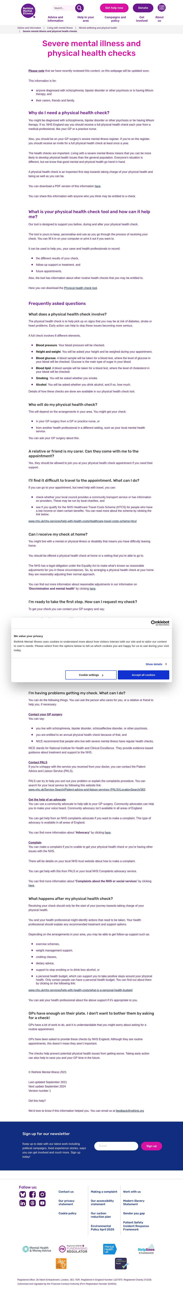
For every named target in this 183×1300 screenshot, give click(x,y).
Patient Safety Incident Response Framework (136, 1226)
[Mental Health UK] (110, 1249)
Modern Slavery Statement (133, 1202)
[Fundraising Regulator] (73, 1249)
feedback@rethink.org (130, 1110)
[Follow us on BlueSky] (22, 1194)
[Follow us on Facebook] (32, 1194)
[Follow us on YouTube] (42, 1203)
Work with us (132, 1191)
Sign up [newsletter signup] (151, 1146)
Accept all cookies (143, 674)
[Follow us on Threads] (32, 1203)
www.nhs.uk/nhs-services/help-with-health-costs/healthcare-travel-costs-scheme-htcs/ (83, 521)
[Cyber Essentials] (122, 1263)
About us (159, 19)
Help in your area (85, 19)
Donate (143, 7)
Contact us (66, 1191)
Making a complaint (104, 1191)
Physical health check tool (80, 288)
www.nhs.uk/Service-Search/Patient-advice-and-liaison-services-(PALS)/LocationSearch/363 (87, 789)
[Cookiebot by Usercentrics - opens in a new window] (153, 623)
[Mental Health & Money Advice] (36, 1249)
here (98, 186)
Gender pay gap (134, 1213)
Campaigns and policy (115, 19)
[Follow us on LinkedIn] (22, 1203)
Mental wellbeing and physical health (98, 27)
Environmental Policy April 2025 (102, 1227)
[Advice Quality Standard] (61, 1263)
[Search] (64, 8)
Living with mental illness (60, 27)
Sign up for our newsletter (46, 1133)
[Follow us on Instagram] (42, 1194)
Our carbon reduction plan (101, 1215)
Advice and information (55, 19)
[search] (79, 8)
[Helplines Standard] (146, 1249)
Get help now (114, 7)
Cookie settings (91, 674)
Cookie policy (67, 1213)
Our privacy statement (66, 1202)
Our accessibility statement (102, 1202)
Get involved (142, 19)
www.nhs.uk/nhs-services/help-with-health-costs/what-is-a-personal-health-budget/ (81, 990)
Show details (154, 664)
